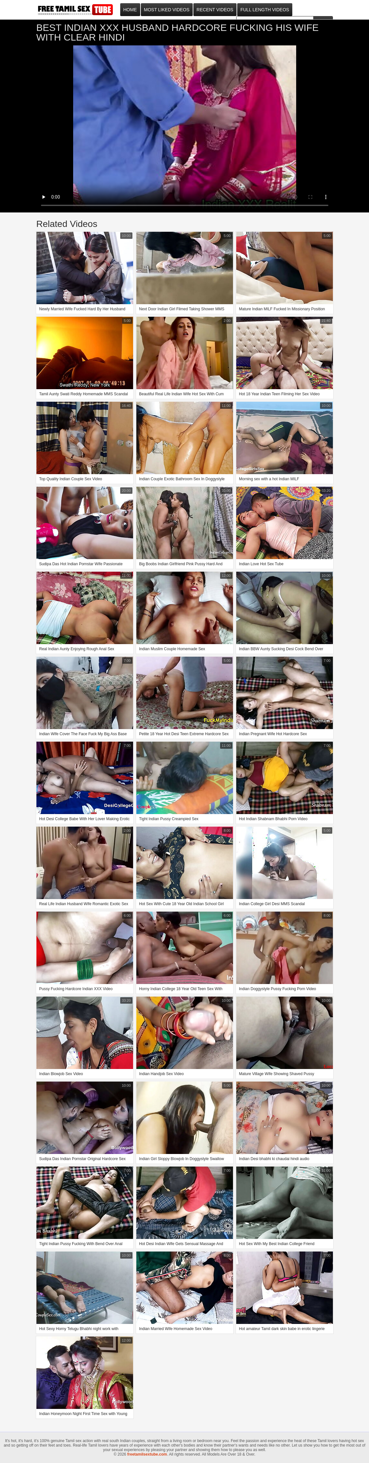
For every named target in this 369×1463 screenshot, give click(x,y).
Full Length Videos (264, 9)
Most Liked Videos (166, 9)
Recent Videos (215, 9)
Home (130, 9)
